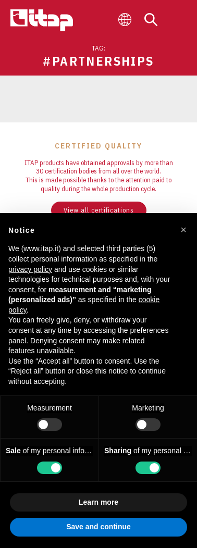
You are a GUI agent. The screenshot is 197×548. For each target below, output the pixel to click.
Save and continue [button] (98, 526)
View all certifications (99, 210)
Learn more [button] (98, 502)
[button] (183, 229)
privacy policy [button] (30, 269)
